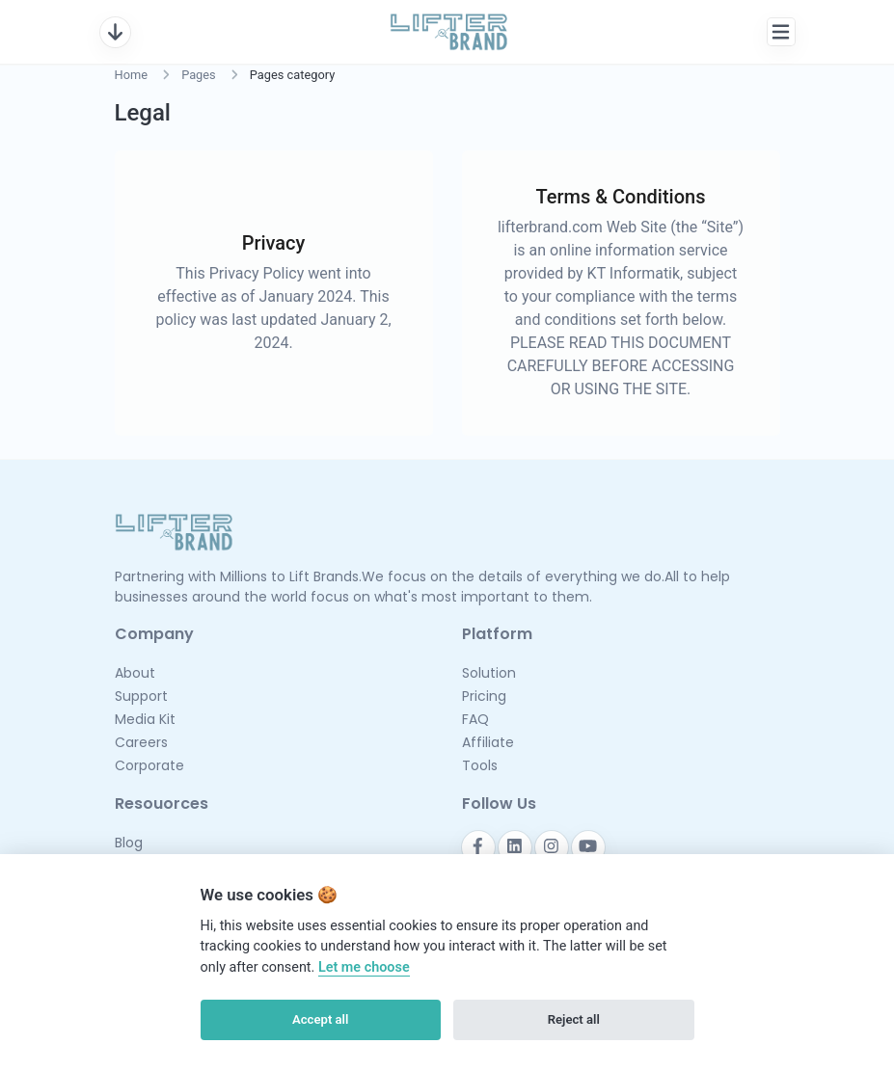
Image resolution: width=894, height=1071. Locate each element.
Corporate (149, 765)
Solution (489, 673)
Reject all (574, 1019)
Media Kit (145, 719)
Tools (480, 765)
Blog (129, 842)
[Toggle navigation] (115, 32)
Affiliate (488, 742)
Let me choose (364, 967)
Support (141, 696)
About (135, 673)
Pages (198, 74)
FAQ (475, 719)
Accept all (320, 1019)
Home (131, 74)
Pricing (484, 696)
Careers (141, 742)
